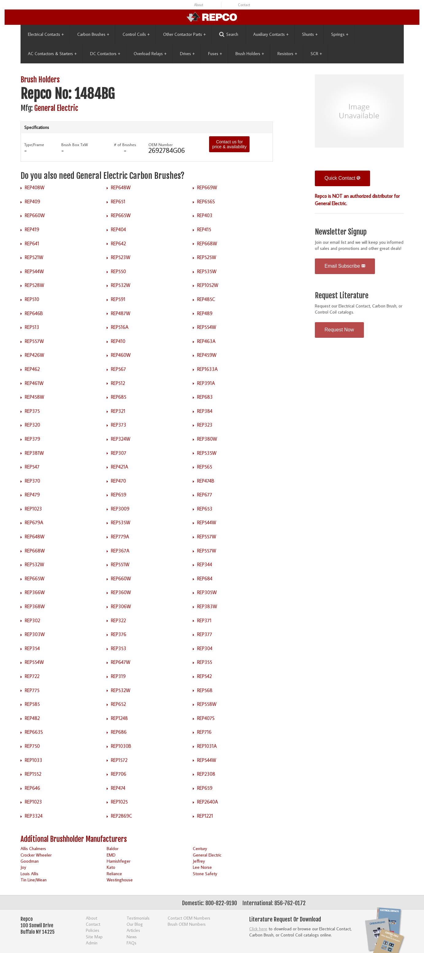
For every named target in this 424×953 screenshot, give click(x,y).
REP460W (121, 355)
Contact (244, 4)
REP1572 (119, 760)
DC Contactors (105, 53)
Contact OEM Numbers (189, 918)
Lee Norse (202, 867)
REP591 (118, 299)
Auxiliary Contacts (270, 34)
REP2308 (206, 774)
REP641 (32, 243)
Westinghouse (120, 880)
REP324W (120, 439)
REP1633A (207, 369)
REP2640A (207, 802)
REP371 (204, 620)
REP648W (121, 187)
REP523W (120, 257)
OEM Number (160, 144)
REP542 (204, 676)
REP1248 (119, 718)
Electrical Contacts (46, 34)
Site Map (94, 937)
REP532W (120, 285)
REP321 (118, 411)
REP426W (34, 355)
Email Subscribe (345, 266)
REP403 (204, 215)
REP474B (205, 481)
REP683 (205, 397)
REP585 (32, 704)
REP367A (120, 551)
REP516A (119, 327)
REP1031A (207, 746)
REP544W (34, 271)
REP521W (34, 257)
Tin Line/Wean (34, 880)
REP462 (32, 369)
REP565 (204, 467)
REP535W (206, 271)
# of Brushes (125, 144)
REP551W (120, 564)
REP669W (207, 187)
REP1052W (207, 285)
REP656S (206, 201)
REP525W (206, 257)
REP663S (34, 732)
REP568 (204, 690)
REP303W (35, 634)
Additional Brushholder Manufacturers (74, 839)
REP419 (32, 229)
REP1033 (33, 760)
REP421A (119, 467)
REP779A (120, 536)
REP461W (34, 383)
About (198, 4)
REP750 (32, 746)
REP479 (32, 495)
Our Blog (135, 924)
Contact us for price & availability (229, 144)
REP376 (118, 634)
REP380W (207, 439)
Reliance (114, 873)
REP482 (32, 718)
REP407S (206, 718)
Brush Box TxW (74, 144)
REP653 (204, 509)
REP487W (120, 313)
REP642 (118, 243)
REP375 (32, 411)
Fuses (215, 53)
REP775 (32, 690)
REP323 (204, 425)
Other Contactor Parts (184, 34)
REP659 (118, 495)
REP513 (32, 327)
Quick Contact (343, 178)
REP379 (32, 439)
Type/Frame (34, 144)
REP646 (32, 788)
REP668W (207, 243)
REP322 (118, 620)
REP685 (118, 397)
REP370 (32, 481)
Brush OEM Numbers (187, 924)
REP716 (204, 732)
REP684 (204, 578)
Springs (339, 34)
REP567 (118, 369)
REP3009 (120, 509)
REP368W (35, 606)
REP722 (32, 676)
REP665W (121, 215)
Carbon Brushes (93, 34)
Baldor (112, 848)
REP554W (206, 327)
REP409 (32, 201)
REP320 (32, 425)
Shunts (310, 34)
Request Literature (342, 295)
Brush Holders (249, 53)
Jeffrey (199, 861)
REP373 (118, 425)
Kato (111, 867)
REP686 (119, 732)
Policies (92, 930)
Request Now (339, 329)
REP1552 (33, 774)
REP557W (34, 341)
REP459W (206, 355)
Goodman (30, 861)
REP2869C (121, 816)
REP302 (32, 620)
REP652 (118, 704)
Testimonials (138, 918)
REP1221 (205, 816)
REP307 (118, 453)
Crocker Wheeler (36, 855)
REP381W (34, 453)
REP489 (204, 313)
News (132, 937)
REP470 (118, 481)
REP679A (34, 522)
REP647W (120, 662)
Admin (91, 943)
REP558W (206, 704)
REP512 (118, 383)
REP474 (118, 788)
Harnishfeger (118, 861)
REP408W (34, 187)
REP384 (204, 411)
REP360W (121, 592)
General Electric (56, 108)
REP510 (32, 299)
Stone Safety (205, 873)
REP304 (204, 648)
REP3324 (34, 816)
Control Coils (136, 34)
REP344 (204, 564)
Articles (133, 930)
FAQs (131, 943)
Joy (23, 867)
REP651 (118, 201)
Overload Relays (150, 53)
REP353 (118, 648)
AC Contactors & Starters (52, 53)
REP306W (121, 606)
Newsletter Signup (341, 232)
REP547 (32, 467)
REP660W (35, 215)
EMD (111, 855)
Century (200, 848)
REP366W (35, 592)
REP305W (207, 592)
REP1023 (33, 509)
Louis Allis (29, 873)
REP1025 (119, 802)
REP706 (118, 774)
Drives (187, 53)
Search (228, 34)
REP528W (34, 285)
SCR (316, 53)
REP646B (34, 313)
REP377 (204, 634)
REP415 (204, 229)
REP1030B (121, 746)
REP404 (118, 229)
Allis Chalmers (33, 848)
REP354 (32, 648)
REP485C (206, 299)
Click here (258, 929)
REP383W (207, 606)
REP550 (118, 271)
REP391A (206, 383)
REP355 (204, 662)
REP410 (118, 341)
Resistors (287, 53)
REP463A (206, 341)
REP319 (118, 676)
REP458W (34, 397)
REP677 (204, 495)
